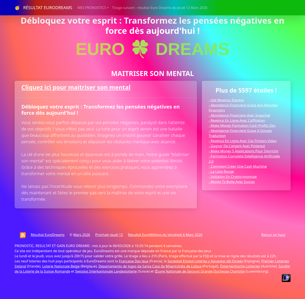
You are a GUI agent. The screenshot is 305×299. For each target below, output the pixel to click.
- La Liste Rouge (221, 171)
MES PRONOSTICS (91, 7)
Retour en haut (273, 234)
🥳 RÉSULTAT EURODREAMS (43, 7)
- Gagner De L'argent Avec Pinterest (237, 146)
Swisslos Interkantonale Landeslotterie (106, 271)
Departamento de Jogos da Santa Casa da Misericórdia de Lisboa (150, 266)
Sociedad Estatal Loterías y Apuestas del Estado (205, 261)
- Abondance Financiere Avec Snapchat (239, 115)
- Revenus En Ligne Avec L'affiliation (237, 120)
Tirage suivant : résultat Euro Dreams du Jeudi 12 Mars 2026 (160, 7)
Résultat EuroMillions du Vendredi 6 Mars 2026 (165, 234)
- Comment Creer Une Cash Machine (238, 166)
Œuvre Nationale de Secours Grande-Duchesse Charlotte (200, 271)
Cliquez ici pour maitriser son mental (75, 87)
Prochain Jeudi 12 (109, 234)
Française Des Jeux (133, 261)
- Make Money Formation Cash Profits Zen (242, 125)
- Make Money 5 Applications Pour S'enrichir (244, 151)
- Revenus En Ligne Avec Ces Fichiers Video (243, 141)
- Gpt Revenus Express (226, 100)
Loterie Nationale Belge (61, 266)
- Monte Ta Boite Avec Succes (232, 181)
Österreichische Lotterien (240, 266)
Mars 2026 (81, 234)
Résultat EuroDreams (48, 234)
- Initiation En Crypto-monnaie (233, 176)
